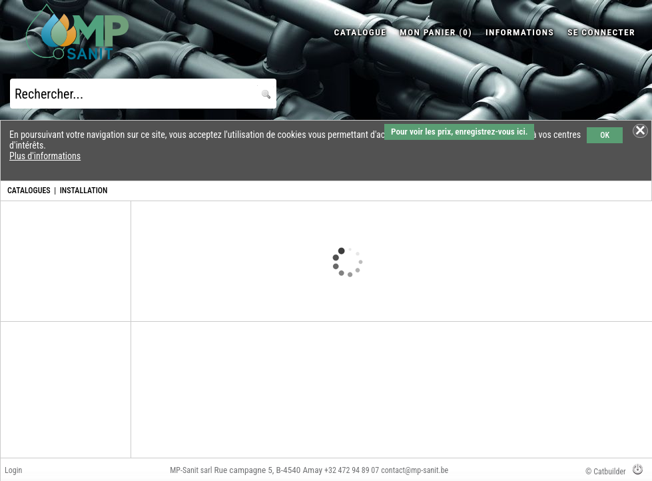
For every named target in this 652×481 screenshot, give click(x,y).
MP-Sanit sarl (191, 470)
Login (13, 470)
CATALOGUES (29, 190)
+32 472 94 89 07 (351, 470)
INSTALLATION (84, 190)
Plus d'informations (45, 156)
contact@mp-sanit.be (414, 470)
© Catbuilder (605, 471)
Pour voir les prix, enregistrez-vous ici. (459, 132)
